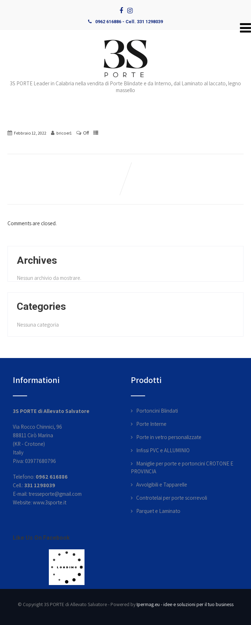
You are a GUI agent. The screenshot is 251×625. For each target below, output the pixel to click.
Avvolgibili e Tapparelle (161, 484)
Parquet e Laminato (158, 511)
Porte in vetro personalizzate (168, 437)
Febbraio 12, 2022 (30, 133)
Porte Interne (151, 423)
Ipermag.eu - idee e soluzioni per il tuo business (185, 604)
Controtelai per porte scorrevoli (171, 497)
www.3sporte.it (49, 502)
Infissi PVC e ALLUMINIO (163, 450)
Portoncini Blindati (157, 410)
